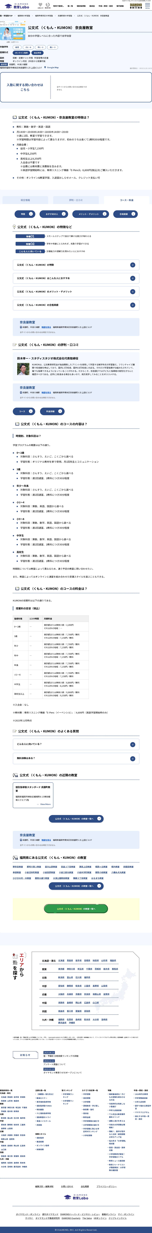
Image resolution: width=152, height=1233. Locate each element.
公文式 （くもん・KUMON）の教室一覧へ (74, 818)
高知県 (87, 1010)
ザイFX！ (29, 1218)
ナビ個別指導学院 (44, 1113)
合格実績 (124, 213)
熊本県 (87, 1019)
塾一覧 (70, 6)
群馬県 (115, 968)
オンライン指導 (43, 1145)
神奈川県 (71, 968)
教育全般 (86, 1117)
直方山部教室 (51, 866)
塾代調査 (120, 6)
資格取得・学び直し (91, 1105)
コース (22, 411)
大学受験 (86, 1102)
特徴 (23, 213)
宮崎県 (104, 1019)
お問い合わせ (67, 1186)
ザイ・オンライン (126, 1214)
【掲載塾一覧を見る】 (45, 1094)
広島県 (87, 1002)
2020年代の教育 (141, 1094)
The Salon (87, 1218)
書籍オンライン (109, 1214)
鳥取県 (61, 1002)
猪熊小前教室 (101, 872)
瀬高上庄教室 (85, 866)
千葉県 (89, 968)
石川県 (78, 977)
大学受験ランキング (68, 1102)
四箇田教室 (128, 866)
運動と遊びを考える (117, 1121)
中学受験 (86, 1094)
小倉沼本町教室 (32, 872)
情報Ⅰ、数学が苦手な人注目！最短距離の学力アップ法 (117, 1134)
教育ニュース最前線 (117, 1160)
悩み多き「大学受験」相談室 (117, 1142)
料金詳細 (50, 411)
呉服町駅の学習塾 (65, 15)
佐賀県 (70, 1019)
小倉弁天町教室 (84, 872)
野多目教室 (18, 866)
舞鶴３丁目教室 (80, 878)
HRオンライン (100, 1218)
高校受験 (86, 1098)
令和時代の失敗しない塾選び (117, 1105)
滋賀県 (106, 994)
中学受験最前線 (141, 1098)
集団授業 (40, 1141)
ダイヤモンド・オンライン (28, 1214)
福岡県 (61, 1019)
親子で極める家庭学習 (143, 1107)
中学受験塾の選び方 (91, 1121)
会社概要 (85, 1186)
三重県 (87, 985)
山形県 (104, 960)
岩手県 (78, 960)
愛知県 (61, 985)
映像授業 (40, 1149)
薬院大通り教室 (42, 878)
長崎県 (78, 1019)
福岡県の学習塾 (24, 15)
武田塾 (39, 1125)
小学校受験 (87, 1135)
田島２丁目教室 (68, 866)
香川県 (70, 1010)
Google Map (53, 67)
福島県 (113, 960)
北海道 (61, 960)
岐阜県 (78, 985)
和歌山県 (97, 994)
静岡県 (70, 985)
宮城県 (87, 960)
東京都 (61, 968)
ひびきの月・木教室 (22, 878)
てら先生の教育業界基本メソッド (117, 1115)
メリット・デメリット (89, 213)
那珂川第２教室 (34, 866)
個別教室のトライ (44, 1117)
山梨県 (104, 985)
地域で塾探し (58, 6)
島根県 (70, 1002)
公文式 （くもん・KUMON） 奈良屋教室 (93, 15)
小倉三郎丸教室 (66, 872)
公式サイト (15, 42)
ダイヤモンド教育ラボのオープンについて (62, 1072)
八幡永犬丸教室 (118, 872)
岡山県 (78, 1002)
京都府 (78, 994)
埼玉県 (81, 968)
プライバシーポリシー (107, 1186)
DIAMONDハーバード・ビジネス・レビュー (80, 1214)
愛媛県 (78, 1010)
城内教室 (115, 866)
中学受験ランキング (68, 1095)
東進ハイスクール (44, 1121)
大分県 (96, 1019)
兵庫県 (70, 994)
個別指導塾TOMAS (44, 1105)
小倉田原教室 (49, 872)
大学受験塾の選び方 (91, 1125)
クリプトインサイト (118, 1218)
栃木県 (106, 968)
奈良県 (87, 994)
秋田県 (96, 960)
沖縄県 (72, 1022)
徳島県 (61, 1010)
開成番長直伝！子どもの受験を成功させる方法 (117, 1097)
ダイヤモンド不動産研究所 (47, 1218)
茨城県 (98, 968)
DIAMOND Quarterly (71, 1218)
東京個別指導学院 (44, 1102)
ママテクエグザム (142, 1112)
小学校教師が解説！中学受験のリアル (117, 1155)
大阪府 (61, 994)
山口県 (96, 1002)
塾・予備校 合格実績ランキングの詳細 (60, 1055)
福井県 (87, 977)
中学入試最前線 (115, 1110)
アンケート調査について (54, 1064)
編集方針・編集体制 (44, 1186)
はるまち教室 (97, 878)
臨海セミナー (42, 1098)
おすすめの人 (52, 213)
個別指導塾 (81, 6)
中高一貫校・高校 (106, 6)
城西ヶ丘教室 (101, 866)
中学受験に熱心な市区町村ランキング (91, 1130)
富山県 (70, 977)
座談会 (92, 6)
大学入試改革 (140, 1102)
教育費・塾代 (88, 1109)
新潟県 (61, 977)
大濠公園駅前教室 (61, 878)
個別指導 (40, 1137)
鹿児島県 (62, 1022)
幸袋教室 (17, 872)
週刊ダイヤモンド (50, 1214)
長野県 (96, 985)
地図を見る (46, 327)
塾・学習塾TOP (6, 15)
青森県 (70, 960)
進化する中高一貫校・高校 (142, 1117)
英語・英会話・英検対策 (117, 1148)
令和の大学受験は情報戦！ (117, 1126)
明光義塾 (40, 1109)
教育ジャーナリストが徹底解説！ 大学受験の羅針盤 (117, 1167)
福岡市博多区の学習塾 (44, 15)
